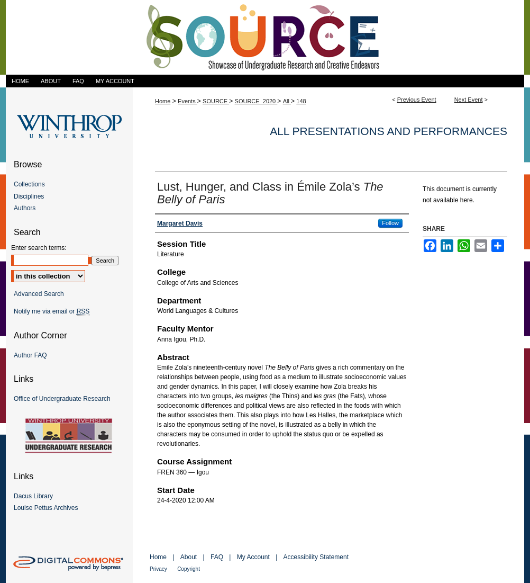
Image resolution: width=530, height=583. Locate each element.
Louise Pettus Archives (46, 508)
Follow (390, 223)
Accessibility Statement (316, 557)
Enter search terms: (39, 248)
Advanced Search (39, 294)
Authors (24, 208)
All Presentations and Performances (388, 131)
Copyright (188, 569)
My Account (253, 557)
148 (301, 101)
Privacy (158, 569)
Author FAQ (30, 355)
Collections (29, 184)
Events (187, 101)
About (188, 557)
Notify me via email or (51, 311)
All (287, 101)
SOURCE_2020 (256, 101)
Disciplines (29, 196)
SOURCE (216, 101)
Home (162, 101)
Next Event (468, 99)
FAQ (217, 557)
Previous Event (416, 99)
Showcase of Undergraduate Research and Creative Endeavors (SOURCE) (265, 37)
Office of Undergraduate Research (62, 398)
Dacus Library (33, 496)
